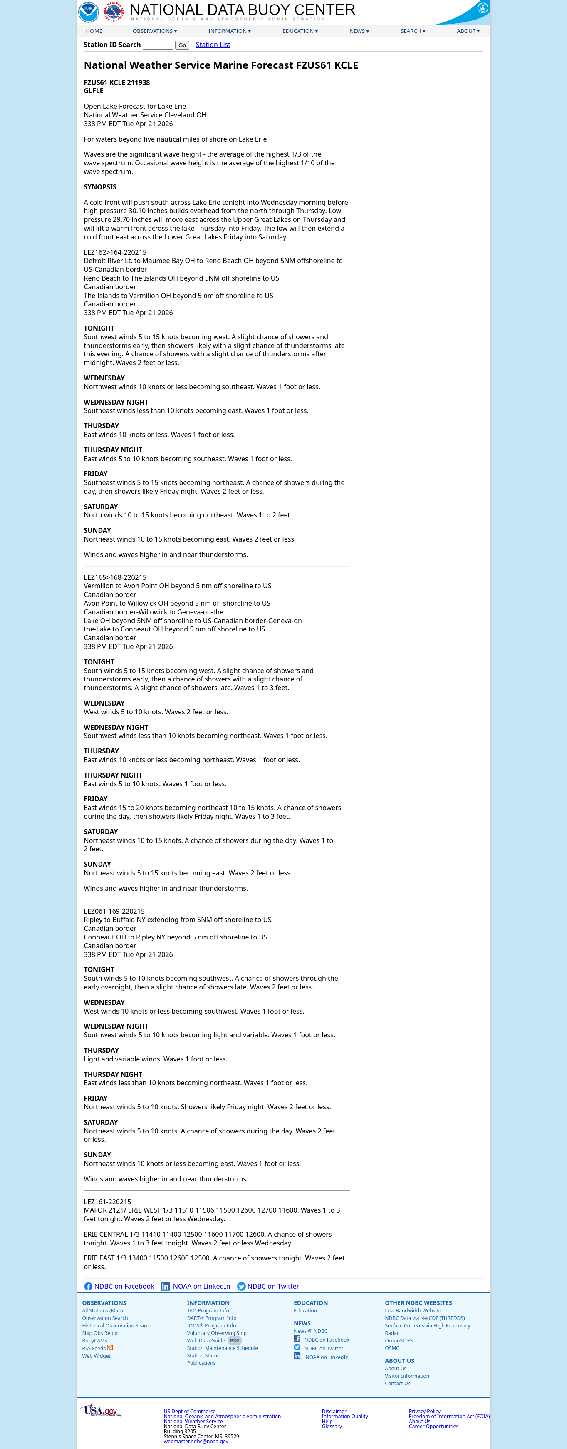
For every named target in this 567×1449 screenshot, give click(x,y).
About (466, 31)
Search (411, 31)
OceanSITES (399, 1340)
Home (94, 31)
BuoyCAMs (94, 1340)
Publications (201, 1363)
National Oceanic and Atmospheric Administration (222, 1416)
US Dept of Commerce (190, 1411)
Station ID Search (112, 44)
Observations (153, 31)
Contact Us (397, 1383)
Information (227, 31)
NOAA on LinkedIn (195, 1286)
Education (298, 31)
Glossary (332, 1426)
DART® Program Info (212, 1318)
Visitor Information (407, 1375)
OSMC (392, 1348)
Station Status (203, 1355)
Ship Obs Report (101, 1333)
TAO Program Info (208, 1310)
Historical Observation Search (116, 1325)
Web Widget (96, 1356)
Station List (213, 44)
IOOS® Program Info (211, 1325)
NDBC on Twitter (268, 1286)
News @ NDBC (310, 1331)
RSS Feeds (97, 1348)
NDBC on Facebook (119, 1286)
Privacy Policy (425, 1411)
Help (327, 1421)
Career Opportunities (433, 1426)
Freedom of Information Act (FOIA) (449, 1416)
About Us (399, 1360)
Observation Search (105, 1318)
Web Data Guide (206, 1340)
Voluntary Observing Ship (217, 1333)
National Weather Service (193, 1421)
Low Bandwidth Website (413, 1310)
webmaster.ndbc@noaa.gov (196, 1441)
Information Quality (345, 1416)
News (357, 31)
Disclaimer (334, 1411)
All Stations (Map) (102, 1310)
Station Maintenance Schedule (222, 1348)
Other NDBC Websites (418, 1303)
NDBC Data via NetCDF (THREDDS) (425, 1318)
